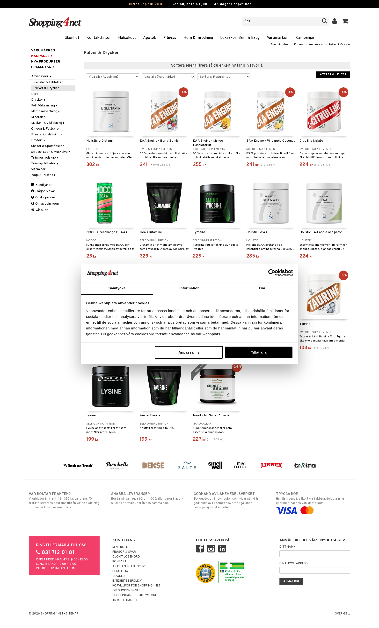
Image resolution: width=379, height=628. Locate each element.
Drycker (38, 100)
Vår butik (39, 210)
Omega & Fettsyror (45, 129)
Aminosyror (316, 45)
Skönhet (72, 37)
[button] (345, 21)
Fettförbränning (44, 106)
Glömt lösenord (126, 557)
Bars (34, 94)
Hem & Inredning (198, 37)
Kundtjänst (41, 185)
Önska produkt (44, 197)
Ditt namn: (287, 547)
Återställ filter (333, 75)
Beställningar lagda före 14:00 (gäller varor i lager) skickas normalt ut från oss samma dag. (148, 498)
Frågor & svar (43, 191)
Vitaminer (38, 169)
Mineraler (38, 117)
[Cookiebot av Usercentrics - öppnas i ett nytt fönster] (272, 272)
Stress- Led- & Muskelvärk (50, 152)
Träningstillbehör (45, 163)
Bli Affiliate (121, 571)
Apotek (149, 37)
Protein (38, 140)
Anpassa (188, 352)
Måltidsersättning (45, 111)
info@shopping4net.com (55, 568)
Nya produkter (45, 62)
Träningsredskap (45, 158)
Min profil (120, 547)
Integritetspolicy (127, 581)
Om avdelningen (45, 204)
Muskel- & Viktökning (48, 123)
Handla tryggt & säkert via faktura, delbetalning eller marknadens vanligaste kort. (313, 502)
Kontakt (119, 562)
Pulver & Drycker (339, 45)
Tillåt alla (258, 352)
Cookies (118, 576)
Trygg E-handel (125, 600)
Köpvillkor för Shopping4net (136, 586)
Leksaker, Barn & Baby (240, 37)
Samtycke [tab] (117, 288)
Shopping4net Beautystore (134, 595)
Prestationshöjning (47, 135)
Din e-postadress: (293, 563)
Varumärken (277, 37)
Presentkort (43, 67)
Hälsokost (127, 37)
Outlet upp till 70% (145, 4)
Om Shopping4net (126, 591)
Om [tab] (262, 288)
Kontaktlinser (99, 37)
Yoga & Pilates (43, 175)
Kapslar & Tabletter (48, 82)
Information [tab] (189, 288)
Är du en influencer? (129, 566)
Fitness (169, 37)
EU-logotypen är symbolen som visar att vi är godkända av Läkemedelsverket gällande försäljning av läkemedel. (231, 500)
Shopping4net (280, 45)
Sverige (342, 614)
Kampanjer (305, 37)
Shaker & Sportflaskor (47, 146)
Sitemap (72, 614)
